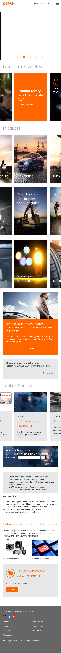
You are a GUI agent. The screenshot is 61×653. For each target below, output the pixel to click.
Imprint (6, 622)
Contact (6, 630)
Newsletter (36, 630)
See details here (25, 104)
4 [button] (35, 57)
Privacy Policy (9, 626)
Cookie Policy (38, 626)
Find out (30, 349)
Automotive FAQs (40, 558)
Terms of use (37, 622)
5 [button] (41, 57)
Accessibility (8, 635)
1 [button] (18, 57)
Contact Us (12, 589)
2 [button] (24, 57)
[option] (30, 36)
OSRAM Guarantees (12, 558)
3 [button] (30, 57)
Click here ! (48, 373)
